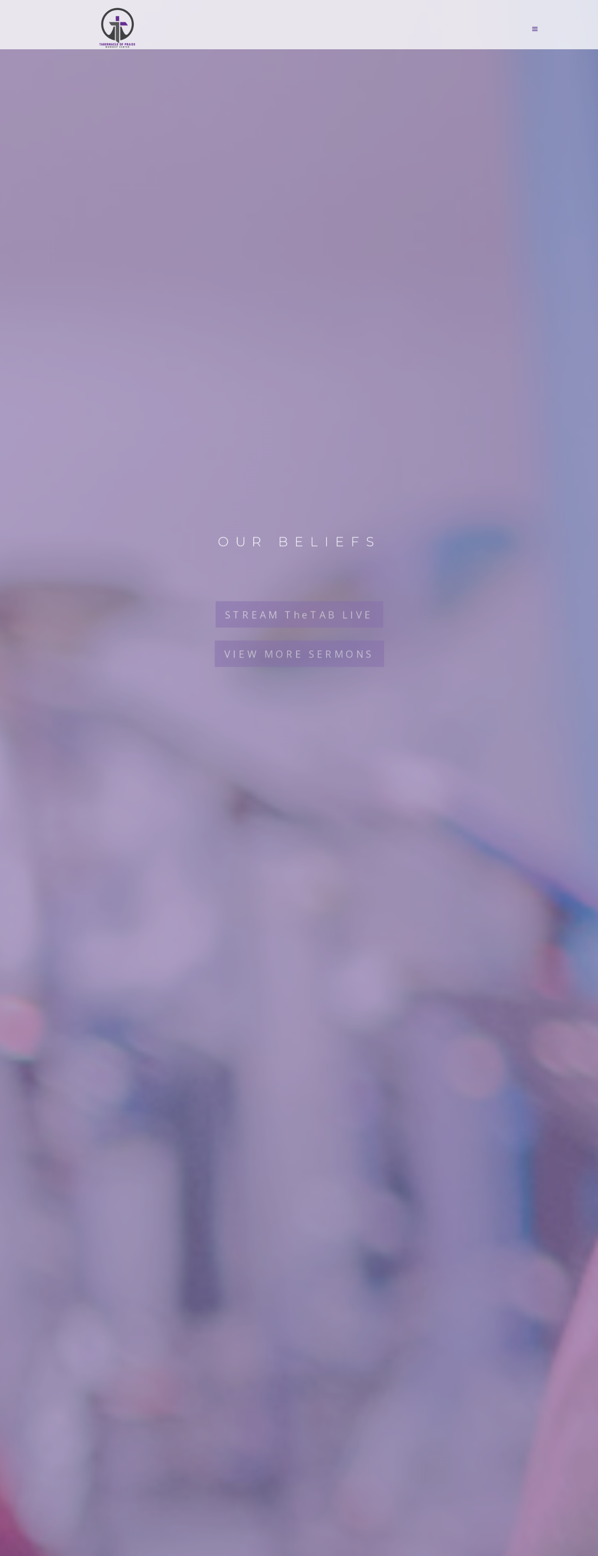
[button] (302, 28)
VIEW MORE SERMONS (299, 644)
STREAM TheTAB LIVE (299, 604)
